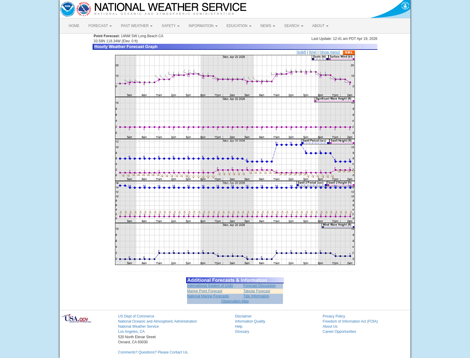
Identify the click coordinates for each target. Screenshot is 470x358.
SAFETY (171, 26)
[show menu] (330, 52)
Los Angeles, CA (131, 331)
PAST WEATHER (137, 26)
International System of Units (210, 286)
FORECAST (100, 26)
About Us (330, 326)
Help (238, 326)
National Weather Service (138, 326)
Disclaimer (243, 316)
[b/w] (313, 52)
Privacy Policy (334, 316)
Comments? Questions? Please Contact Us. (153, 352)
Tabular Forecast (256, 291)
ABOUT (320, 26)
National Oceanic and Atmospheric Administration (157, 321)
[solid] (301, 52)
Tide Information (256, 296)
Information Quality (250, 321)
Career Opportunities (339, 331)
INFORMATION (203, 26)
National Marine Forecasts (208, 296)
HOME (74, 26)
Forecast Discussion (259, 286)
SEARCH (293, 26)
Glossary (242, 331)
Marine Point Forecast (204, 291)
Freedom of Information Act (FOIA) (350, 321)
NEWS (267, 26)
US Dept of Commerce (136, 316)
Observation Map (234, 301)
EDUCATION (239, 26)
